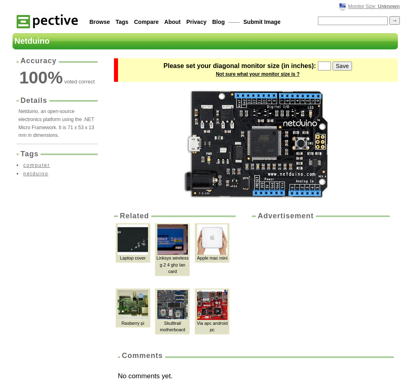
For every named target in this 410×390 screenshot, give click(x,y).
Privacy (196, 22)
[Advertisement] (320, 282)
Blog (218, 22)
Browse (100, 22)
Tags (122, 22)
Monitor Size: (373, 6)
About (172, 22)
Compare (146, 22)
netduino (36, 174)
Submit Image (262, 22)
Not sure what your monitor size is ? (258, 74)
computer (37, 165)
